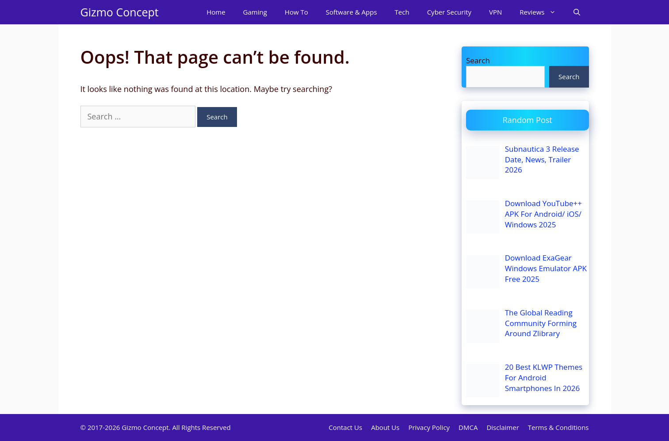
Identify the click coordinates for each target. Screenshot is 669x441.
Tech (402, 12)
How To (296, 12)
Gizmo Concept (119, 11)
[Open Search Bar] (577, 12)
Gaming (255, 12)
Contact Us (345, 427)
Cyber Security (449, 12)
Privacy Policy (429, 427)
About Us (385, 427)
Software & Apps (351, 12)
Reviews (542, 12)
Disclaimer (502, 427)
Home (215, 12)
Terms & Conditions (558, 427)
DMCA (468, 427)
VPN (495, 12)
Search (478, 60)
